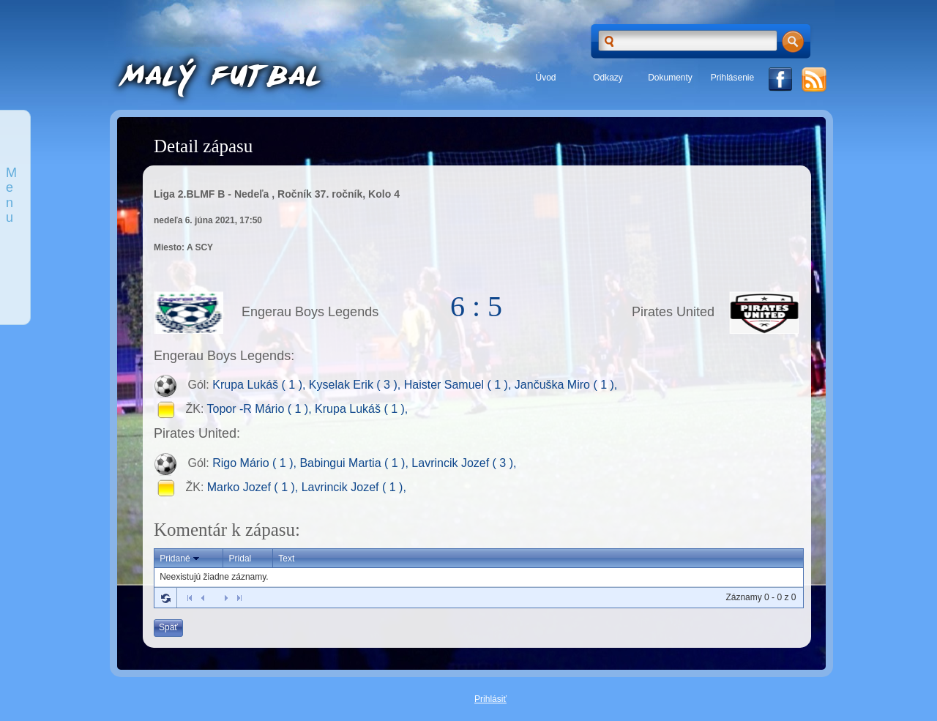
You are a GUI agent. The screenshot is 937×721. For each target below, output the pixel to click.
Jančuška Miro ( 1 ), (566, 385)
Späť (168, 627)
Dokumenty (670, 77)
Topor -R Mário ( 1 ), (261, 409)
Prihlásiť (490, 699)
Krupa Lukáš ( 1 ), (260, 385)
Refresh (165, 598)
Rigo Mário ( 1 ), (255, 463)
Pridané (180, 558)
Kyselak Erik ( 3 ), (356, 385)
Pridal (240, 558)
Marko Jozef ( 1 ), (254, 487)
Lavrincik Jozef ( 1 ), (354, 487)
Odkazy (608, 77)
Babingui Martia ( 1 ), (355, 463)
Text (286, 558)
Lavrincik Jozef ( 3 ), (463, 463)
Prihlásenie (732, 77)
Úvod (545, 77)
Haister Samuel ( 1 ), (459, 385)
